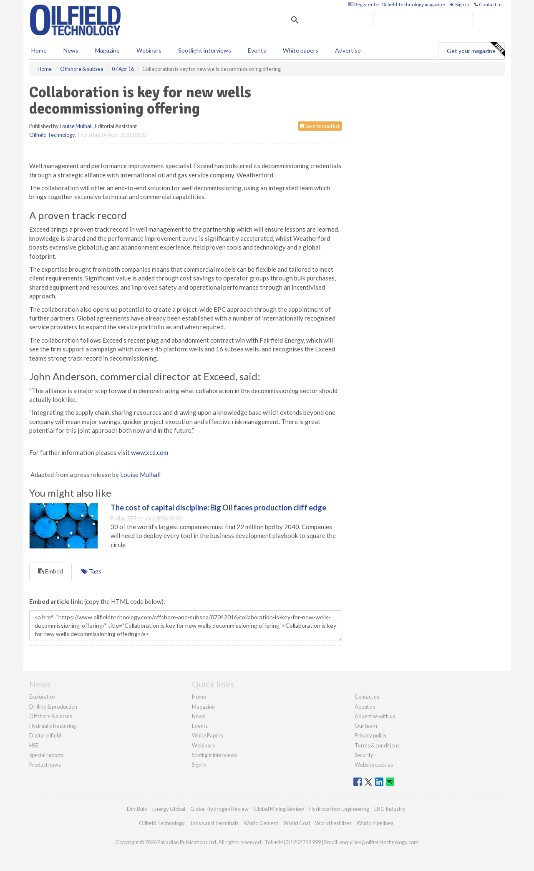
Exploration (42, 696)
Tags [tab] (91, 571)
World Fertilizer (333, 823)
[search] (423, 20)
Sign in (459, 4)
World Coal (296, 823)
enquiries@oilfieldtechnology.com (378, 842)
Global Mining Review (279, 808)
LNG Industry (390, 808)
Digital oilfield (45, 735)
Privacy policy (371, 735)
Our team (366, 725)
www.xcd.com (149, 452)
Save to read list (320, 126)
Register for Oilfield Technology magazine (396, 4)
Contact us (488, 4)
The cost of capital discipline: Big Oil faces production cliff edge (218, 507)
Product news (45, 764)
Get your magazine (475, 50)
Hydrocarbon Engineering (339, 808)
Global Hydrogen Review (219, 808)
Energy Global (168, 808)
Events (257, 50)
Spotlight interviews (204, 50)
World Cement (261, 823)
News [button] (70, 50)
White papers (300, 50)
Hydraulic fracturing (52, 725)
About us (365, 706)
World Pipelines (375, 823)
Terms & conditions (377, 745)
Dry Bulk (137, 808)
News (198, 716)
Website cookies (374, 764)
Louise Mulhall (76, 126)
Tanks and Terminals (214, 823)
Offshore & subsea (51, 716)
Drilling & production (53, 706)
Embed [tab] (50, 571)
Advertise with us (375, 716)
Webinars (148, 50)
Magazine (107, 50)
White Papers (207, 735)
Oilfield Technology (52, 134)
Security (364, 755)
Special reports (46, 755)
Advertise (348, 50)
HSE (33, 745)
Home (39, 50)
